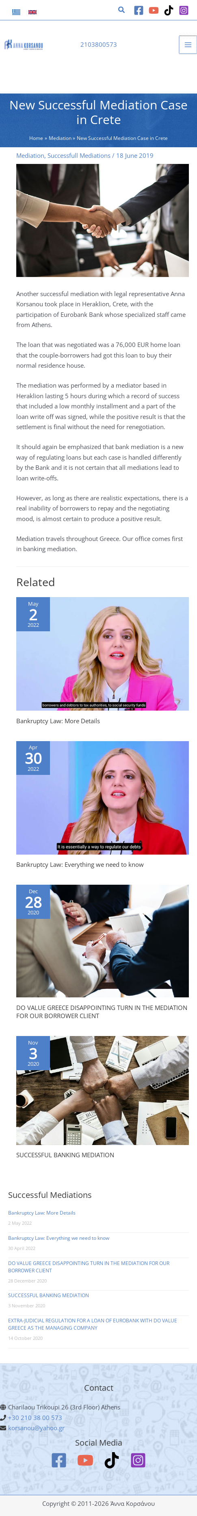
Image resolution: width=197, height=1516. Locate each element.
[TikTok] (169, 10)
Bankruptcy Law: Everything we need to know (80, 864)
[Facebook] (139, 10)
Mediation (30, 155)
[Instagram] (184, 10)
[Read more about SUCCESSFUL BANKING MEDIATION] (102, 1090)
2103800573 (98, 44)
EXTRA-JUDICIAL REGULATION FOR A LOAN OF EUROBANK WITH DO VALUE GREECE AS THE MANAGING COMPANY (92, 1324)
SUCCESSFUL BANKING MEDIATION (65, 1155)
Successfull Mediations (79, 155)
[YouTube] (154, 10)
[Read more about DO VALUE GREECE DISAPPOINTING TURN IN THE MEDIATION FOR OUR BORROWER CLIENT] (102, 940)
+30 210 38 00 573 (35, 1417)
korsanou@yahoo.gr (36, 1428)
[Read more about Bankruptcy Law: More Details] (102, 653)
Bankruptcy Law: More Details (58, 721)
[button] (122, 10)
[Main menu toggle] (188, 44)
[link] (16, 12)
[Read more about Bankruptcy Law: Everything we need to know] (102, 797)
